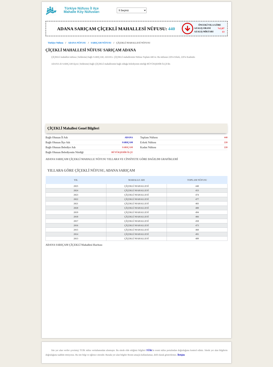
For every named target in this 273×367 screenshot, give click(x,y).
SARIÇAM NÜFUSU (101, 42)
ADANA (129, 137)
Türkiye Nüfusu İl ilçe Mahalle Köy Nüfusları (81, 10)
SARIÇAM (127, 142)
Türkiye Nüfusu (55, 42)
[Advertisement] (137, 95)
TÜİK (149, 350)
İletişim (181, 355)
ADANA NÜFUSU (77, 42)
